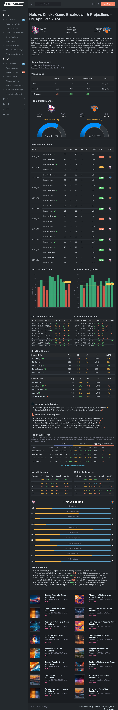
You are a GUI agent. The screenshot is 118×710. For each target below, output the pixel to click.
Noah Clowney (37, 366)
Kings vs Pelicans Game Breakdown (55, 609)
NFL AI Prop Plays (12, 37)
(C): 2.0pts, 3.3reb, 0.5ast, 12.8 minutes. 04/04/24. (67, 423)
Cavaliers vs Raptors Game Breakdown (56, 690)
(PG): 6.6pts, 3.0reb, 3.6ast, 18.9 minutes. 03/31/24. (69, 410)
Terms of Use (99, 707)
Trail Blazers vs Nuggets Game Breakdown (102, 623)
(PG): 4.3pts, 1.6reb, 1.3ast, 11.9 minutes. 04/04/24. (68, 421)
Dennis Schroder (37, 369)
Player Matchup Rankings (14, 50)
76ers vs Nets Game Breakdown (53, 676)
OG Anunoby (36, 382)
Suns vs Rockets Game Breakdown (99, 636)
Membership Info (109, 709)
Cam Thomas (36, 373)
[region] (14, 357)
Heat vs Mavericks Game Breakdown (55, 596)
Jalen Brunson (37, 386)
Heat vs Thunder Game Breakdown (54, 663)
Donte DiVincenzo (38, 389)
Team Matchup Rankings (14, 54)
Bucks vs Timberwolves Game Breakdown (102, 663)
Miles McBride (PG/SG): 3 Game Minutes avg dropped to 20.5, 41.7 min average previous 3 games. (71, 580)
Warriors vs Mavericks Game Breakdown (57, 623)
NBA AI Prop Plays (15, 72)
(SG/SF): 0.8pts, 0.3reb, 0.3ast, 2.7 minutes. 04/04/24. (70, 428)
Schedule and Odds (12, 46)
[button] (14, 15)
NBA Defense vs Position (14, 85)
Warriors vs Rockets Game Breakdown (100, 609)
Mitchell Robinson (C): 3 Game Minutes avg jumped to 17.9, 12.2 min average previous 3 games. (70, 582)
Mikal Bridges (37, 359)
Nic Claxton (36, 362)
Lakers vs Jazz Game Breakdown (54, 636)
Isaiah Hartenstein (38, 396)
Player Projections (12, 28)
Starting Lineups (11, 77)
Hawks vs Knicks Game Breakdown (99, 676)
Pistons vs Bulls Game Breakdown (54, 650)
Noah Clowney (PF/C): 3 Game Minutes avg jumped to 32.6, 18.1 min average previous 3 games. (70, 575)
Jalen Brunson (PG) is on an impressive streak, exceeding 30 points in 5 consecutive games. (66, 571)
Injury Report (10, 41)
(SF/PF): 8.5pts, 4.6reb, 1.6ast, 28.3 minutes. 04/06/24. (71, 408)
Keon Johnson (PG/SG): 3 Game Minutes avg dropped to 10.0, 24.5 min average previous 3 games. (71, 578)
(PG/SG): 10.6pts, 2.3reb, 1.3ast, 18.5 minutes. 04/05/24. (69, 418)
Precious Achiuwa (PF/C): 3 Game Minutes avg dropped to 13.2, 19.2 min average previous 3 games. (71, 573)
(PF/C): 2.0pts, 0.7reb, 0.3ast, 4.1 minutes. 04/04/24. (69, 425)
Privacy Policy (109, 707)
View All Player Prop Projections (73, 466)
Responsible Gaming (86, 707)
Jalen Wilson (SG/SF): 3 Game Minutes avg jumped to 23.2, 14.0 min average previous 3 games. (70, 585)
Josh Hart (35, 393)
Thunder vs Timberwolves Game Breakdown (100, 596)
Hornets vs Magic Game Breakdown (99, 690)
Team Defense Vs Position (15, 33)
